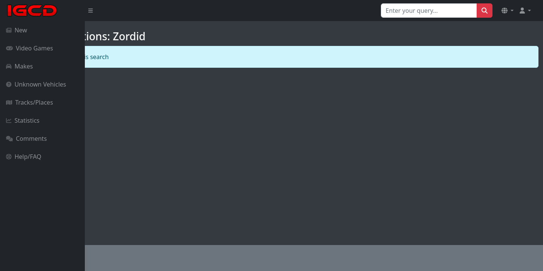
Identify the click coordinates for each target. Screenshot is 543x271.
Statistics (23, 120)
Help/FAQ (23, 156)
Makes (19, 66)
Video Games (29, 48)
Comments (26, 138)
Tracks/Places (29, 102)
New (16, 30)
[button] (508, 10)
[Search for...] (429, 10)
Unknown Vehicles (36, 84)
